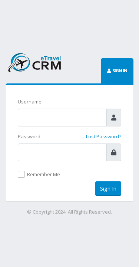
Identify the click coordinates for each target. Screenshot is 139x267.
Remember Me (43, 174)
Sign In (108, 188)
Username (30, 101)
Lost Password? (103, 136)
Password (29, 136)
